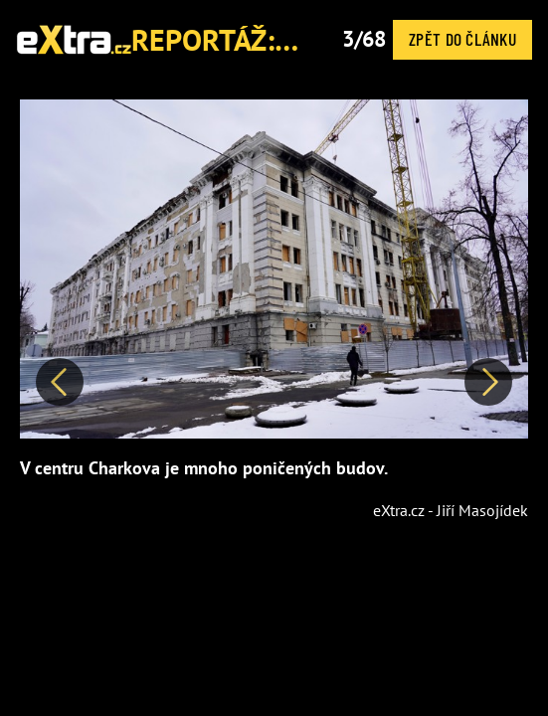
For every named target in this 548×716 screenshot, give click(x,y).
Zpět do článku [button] (462, 39)
